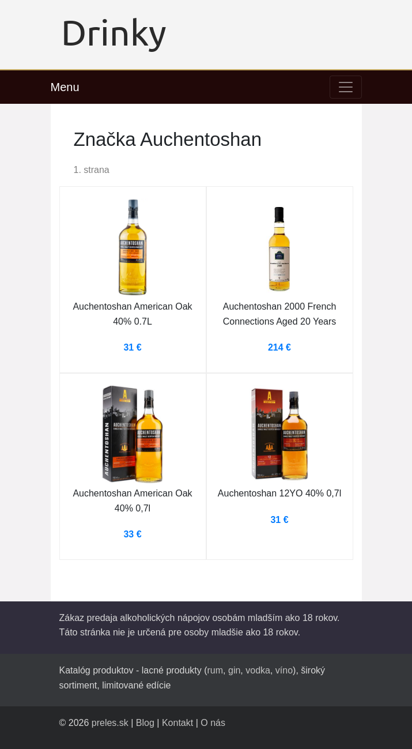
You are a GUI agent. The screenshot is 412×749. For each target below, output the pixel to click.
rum (215, 670)
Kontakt (177, 723)
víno (284, 670)
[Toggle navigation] (346, 87)
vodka (257, 670)
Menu (65, 87)
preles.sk (110, 723)
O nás (213, 723)
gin (234, 670)
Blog (145, 723)
